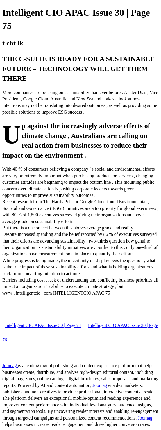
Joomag (10, 365)
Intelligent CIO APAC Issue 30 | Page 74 (43, 325)
